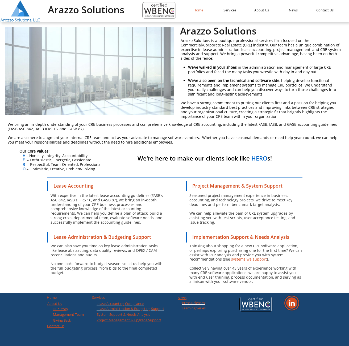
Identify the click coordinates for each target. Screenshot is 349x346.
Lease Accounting (73, 186)
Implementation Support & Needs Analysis (240, 237)
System (103, 314)
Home (52, 297)
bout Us (55, 303)
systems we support (249, 259)
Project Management (113, 320)
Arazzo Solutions (86, 9)
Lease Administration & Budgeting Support (102, 237)
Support (115, 314)
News (182, 297)
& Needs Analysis (136, 314)
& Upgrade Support (145, 320)
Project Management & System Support (237, 186)
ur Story (61, 308)
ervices (99, 297)
